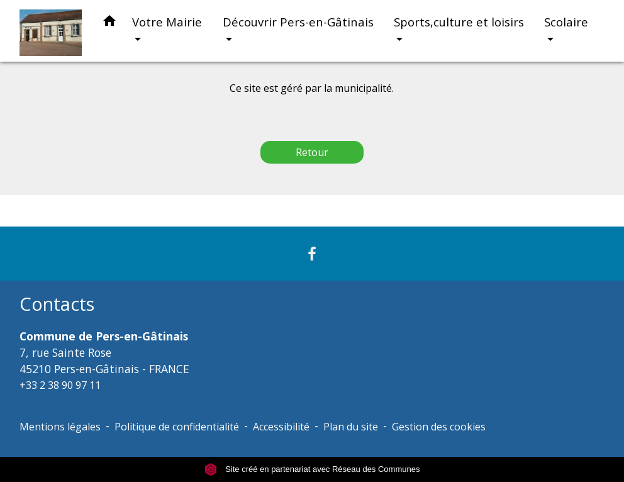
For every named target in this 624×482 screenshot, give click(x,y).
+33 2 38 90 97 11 (60, 385)
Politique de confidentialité (176, 427)
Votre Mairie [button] (167, 22)
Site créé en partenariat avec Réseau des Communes (312, 469)
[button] (109, 23)
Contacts (57, 304)
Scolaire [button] (566, 22)
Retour (312, 152)
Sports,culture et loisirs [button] (459, 22)
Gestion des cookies (439, 427)
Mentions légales (60, 427)
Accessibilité (281, 427)
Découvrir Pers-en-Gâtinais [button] (298, 22)
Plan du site (350, 427)
